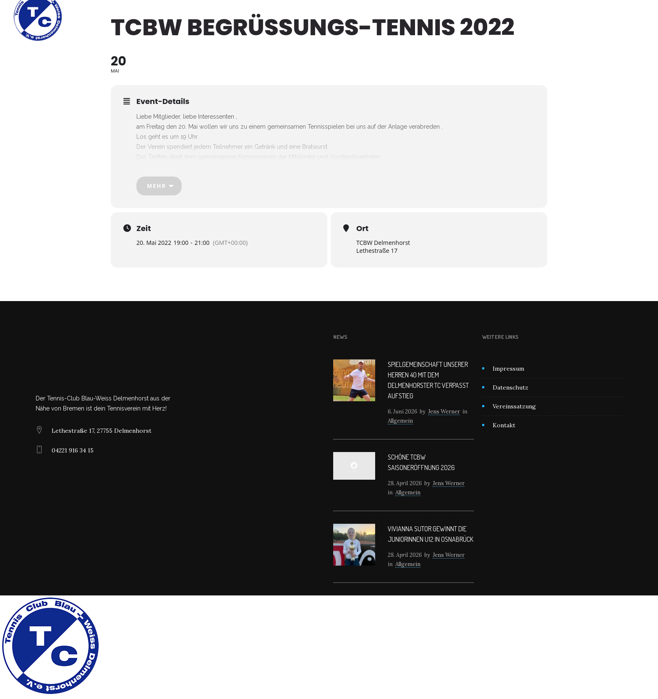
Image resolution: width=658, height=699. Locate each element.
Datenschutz (510, 387)
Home (240, 16)
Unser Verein (281, 16)
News (321, 16)
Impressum (508, 368)
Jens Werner (444, 411)
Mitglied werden (366, 16)
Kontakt (414, 16)
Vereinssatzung (514, 406)
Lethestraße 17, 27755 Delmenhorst (101, 430)
